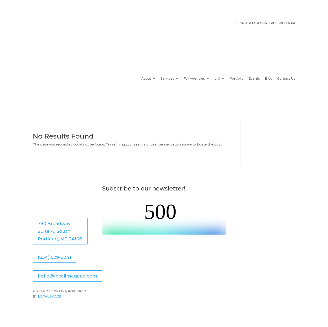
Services (167, 78)
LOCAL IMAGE (49, 296)
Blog (268, 78)
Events (254, 78)
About (146, 78)
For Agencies (194, 78)
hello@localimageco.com (67, 276)
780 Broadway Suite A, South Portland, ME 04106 (60, 231)
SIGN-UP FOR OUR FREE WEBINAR (265, 23)
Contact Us (286, 78)
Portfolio (236, 78)
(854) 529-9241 (54, 257)
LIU (217, 78)
